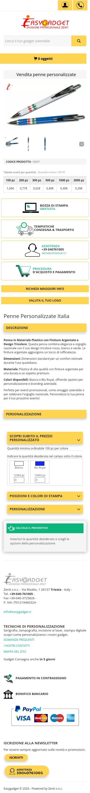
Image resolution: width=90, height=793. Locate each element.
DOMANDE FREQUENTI (19, 640)
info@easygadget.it (54, 253)
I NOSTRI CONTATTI (17, 646)
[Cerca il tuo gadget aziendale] (78, 41)
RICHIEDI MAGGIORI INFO (45, 289)
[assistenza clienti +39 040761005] (80, 5)
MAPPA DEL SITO (15, 652)
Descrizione (17, 327)
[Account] (65, 5)
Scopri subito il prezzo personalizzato (45, 438)
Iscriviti (16, 757)
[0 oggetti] (43, 58)
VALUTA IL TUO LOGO (45, 300)
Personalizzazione (23, 414)
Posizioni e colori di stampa (45, 496)
